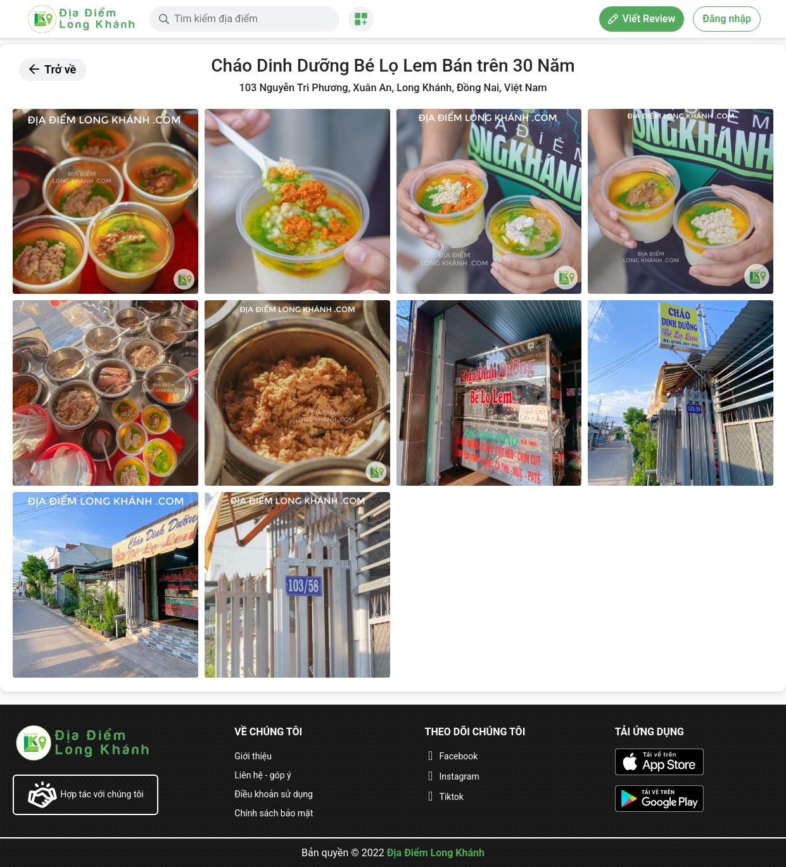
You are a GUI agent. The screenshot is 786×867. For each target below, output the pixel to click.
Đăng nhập (726, 19)
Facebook (459, 756)
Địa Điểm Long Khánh (436, 853)
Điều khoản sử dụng (273, 794)
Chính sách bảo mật (273, 813)
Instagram (459, 776)
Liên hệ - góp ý (262, 775)
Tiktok (452, 797)
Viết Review (641, 19)
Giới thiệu (253, 756)
